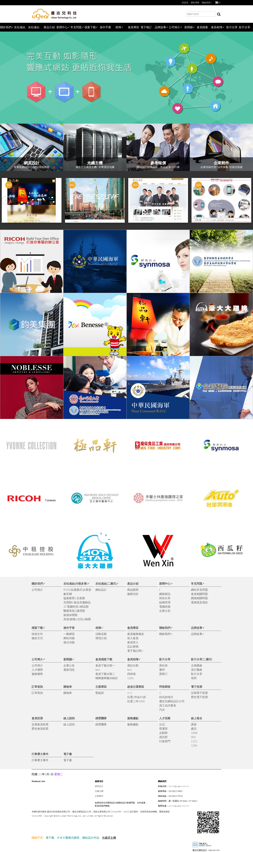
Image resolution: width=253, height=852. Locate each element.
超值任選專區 (135, 686)
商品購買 (132, 589)
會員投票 (37, 718)
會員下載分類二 (105, 673)
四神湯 (131, 673)
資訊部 (163, 737)
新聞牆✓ (189, 27)
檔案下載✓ (91, 27)
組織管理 (164, 602)
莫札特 (163, 665)
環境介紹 (101, 638)
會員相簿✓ (218, 27)
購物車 (67, 686)
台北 (162, 724)
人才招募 (164, 718)
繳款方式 (37, 638)
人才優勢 (37, 669)
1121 (194, 741)
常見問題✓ (77, 27)
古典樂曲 (196, 665)
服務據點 (132, 718)
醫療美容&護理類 (74, 610)
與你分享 (164, 598)
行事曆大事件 (40, 754)
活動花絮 (101, 633)
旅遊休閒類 (70, 615)
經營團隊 (101, 718)
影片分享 (232, 27)
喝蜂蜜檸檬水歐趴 (106, 678)
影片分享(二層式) (246, 27)
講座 (194, 724)
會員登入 (132, 642)
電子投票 (196, 686)
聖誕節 (99, 692)
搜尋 (218, 14)
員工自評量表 (167, 705)
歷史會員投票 (40, 728)
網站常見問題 (199, 589)
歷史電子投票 (199, 697)
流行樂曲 (196, 669)
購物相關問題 (199, 598)
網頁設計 (99, 786)
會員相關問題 (199, 593)
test (97, 669)
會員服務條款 (135, 633)
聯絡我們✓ (207, 2)
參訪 (194, 728)
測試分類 (132, 665)
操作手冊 (105, 27)
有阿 (194, 678)
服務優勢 (37, 673)
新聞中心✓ (63, 27)
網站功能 (69, 638)
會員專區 (133, 27)
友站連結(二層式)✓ (35, 27)
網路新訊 (164, 593)
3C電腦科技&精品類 (76, 606)
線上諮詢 (69, 718)
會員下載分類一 (105, 665)
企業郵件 (99, 796)
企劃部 (163, 732)
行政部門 (164, 741)
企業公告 (164, 610)
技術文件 (37, 633)
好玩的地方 (166, 697)
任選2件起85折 (136, 697)
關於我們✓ (7, 27)
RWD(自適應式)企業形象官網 (77, 591)
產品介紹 (49, 27)
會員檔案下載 (204, 27)
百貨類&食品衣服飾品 (77, 602)
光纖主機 (99, 791)
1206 (130, 678)
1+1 (129, 692)
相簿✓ (119, 27)
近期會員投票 (40, 724)
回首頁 (185, 2)
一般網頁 (69, 633)
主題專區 (101, 686)
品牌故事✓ (161, 27)
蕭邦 (162, 669)
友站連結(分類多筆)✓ (21, 27)
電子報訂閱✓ (148, 27)
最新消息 (69, 669)
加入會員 (132, 638)
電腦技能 (164, 606)
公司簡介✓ (175, 27)
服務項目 (132, 593)
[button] (6, 200)
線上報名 (196, 718)
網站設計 (101, 589)
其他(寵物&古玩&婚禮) (77, 619)
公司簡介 (37, 589)
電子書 (67, 754)
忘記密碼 (132, 646)
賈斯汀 (163, 673)
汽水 (162, 709)
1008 (194, 732)
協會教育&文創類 (74, 598)
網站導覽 (195, 2)
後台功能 (69, 642)
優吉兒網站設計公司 (171, 701)
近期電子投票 (199, 692)
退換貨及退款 (199, 602)
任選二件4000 (136, 701)
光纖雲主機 (109, 837)
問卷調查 (164, 686)
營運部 (163, 728)
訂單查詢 (37, 686)
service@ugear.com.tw (178, 786)
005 (193, 737)
